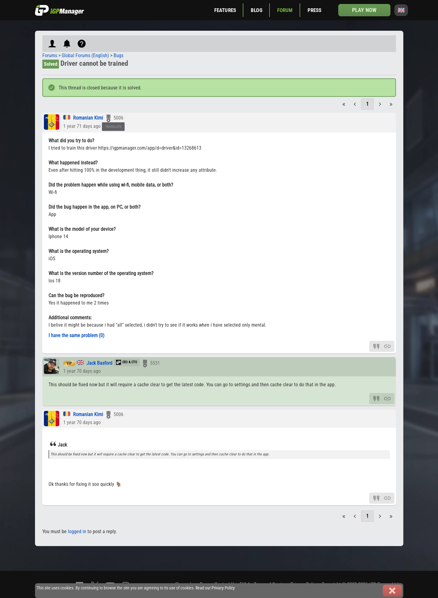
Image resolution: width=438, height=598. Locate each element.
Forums (49, 55)
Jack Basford (99, 363)
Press (315, 10)
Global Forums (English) (85, 55)
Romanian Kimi (88, 118)
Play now (364, 10)
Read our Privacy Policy (215, 588)
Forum (285, 10)
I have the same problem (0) (76, 335)
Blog (256, 10)
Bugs (118, 55)
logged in (77, 531)
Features (225, 10)
